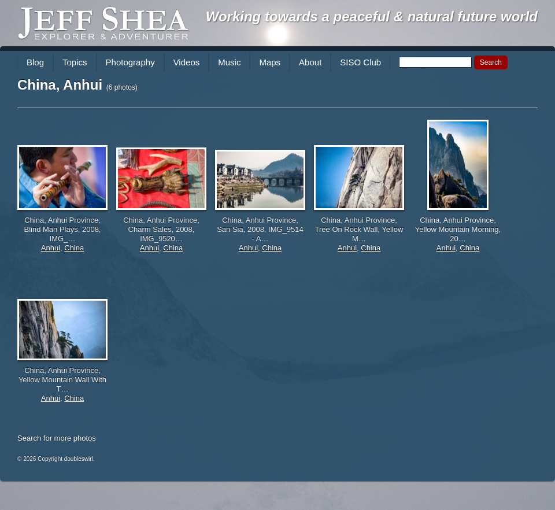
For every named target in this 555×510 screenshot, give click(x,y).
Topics (74, 62)
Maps (269, 62)
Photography (130, 62)
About (310, 62)
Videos (186, 62)
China (74, 247)
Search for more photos (56, 438)
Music (229, 62)
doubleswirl (78, 459)
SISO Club (360, 62)
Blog (35, 62)
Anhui (50, 247)
